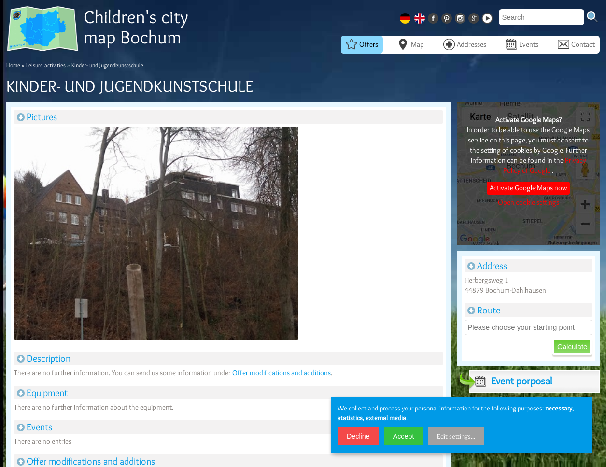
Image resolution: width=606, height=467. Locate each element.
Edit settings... (456, 436)
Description (43, 358)
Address (487, 265)
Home (13, 65)
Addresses (464, 44)
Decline (358, 436)
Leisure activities (46, 65)
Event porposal (510, 381)
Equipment (42, 392)
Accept (403, 436)
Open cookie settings (528, 202)
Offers (362, 44)
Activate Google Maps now (528, 188)
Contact (576, 44)
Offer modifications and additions (281, 372)
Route (483, 310)
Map (410, 44)
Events (522, 44)
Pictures (37, 117)
